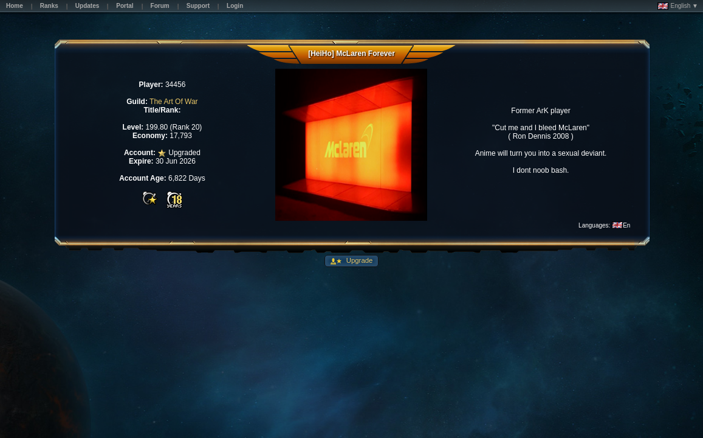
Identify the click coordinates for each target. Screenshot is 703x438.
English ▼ (677, 6)
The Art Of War (173, 101)
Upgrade (359, 260)
